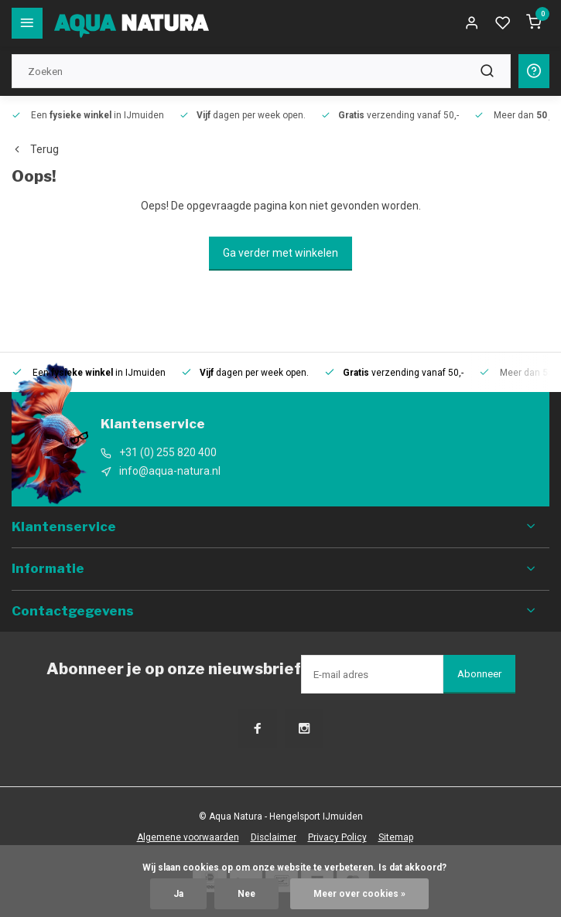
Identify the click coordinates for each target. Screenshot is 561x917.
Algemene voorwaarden (188, 837)
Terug (35, 149)
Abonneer (479, 674)
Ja (178, 893)
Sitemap (395, 837)
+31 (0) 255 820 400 (168, 452)
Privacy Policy (337, 837)
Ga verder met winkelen (280, 253)
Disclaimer (273, 837)
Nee (246, 893)
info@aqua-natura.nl (170, 471)
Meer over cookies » (359, 893)
